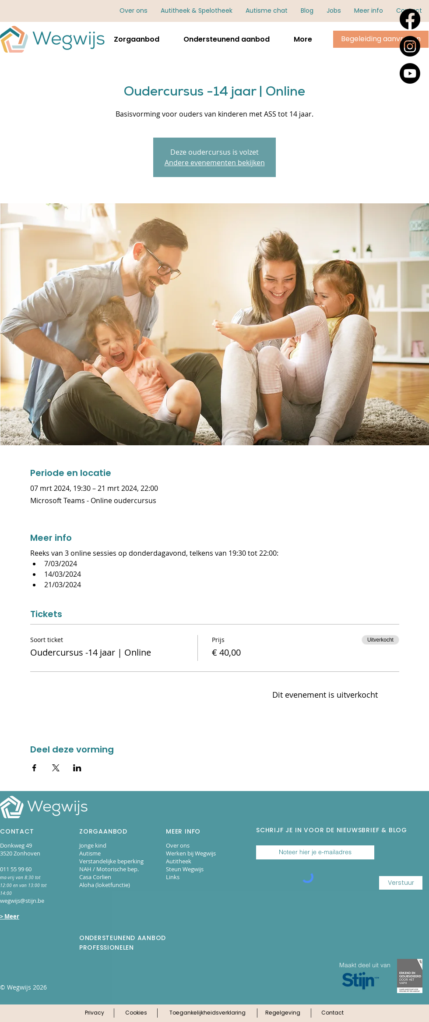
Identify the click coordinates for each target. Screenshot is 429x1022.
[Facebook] (410, 19)
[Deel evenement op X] (56, 767)
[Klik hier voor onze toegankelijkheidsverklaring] (207, 1013)
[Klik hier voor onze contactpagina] (332, 1013)
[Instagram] (410, 46)
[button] (369, 10)
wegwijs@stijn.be (22, 901)
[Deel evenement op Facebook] (34, 767)
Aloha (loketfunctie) (104, 885)
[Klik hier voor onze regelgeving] (282, 1013)
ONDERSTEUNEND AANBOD (122, 937)
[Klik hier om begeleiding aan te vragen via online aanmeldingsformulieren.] (381, 39)
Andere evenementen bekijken (215, 162)
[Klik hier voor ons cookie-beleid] (136, 1013)
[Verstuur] (400, 883)
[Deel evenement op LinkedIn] (77, 767)
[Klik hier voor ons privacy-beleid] (94, 1013)
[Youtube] (410, 73)
